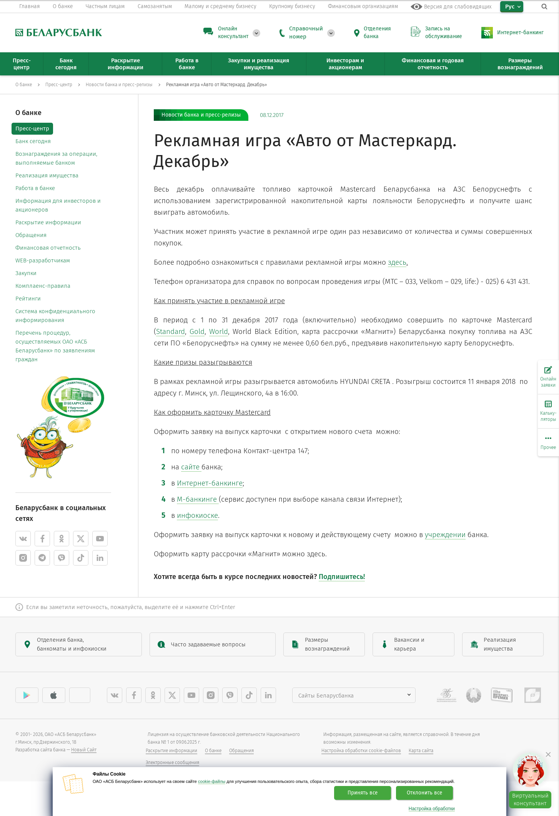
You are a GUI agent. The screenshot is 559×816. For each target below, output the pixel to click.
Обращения (31, 235)
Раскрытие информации (48, 222)
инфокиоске (197, 515)
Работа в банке (35, 188)
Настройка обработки (432, 808)
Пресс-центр (32, 128)
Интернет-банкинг (520, 32)
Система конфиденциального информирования (55, 316)
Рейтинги (28, 298)
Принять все (363, 793)
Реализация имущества (46, 175)
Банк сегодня (33, 141)
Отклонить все (424, 793)
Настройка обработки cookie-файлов (361, 750)
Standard (170, 331)
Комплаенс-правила (42, 285)
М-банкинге (198, 499)
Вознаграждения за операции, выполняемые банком (56, 158)
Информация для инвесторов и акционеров (58, 205)
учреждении (445, 534)
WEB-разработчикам (42, 260)
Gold (197, 331)
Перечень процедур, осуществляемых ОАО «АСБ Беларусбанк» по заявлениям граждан (55, 346)
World (218, 331)
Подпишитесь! (342, 576)
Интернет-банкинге (210, 483)
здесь (397, 262)
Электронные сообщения (172, 762)
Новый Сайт (83, 750)
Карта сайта (421, 750)
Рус (509, 6)
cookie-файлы (211, 781)
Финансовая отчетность (48, 247)
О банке (213, 750)
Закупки (26, 273)
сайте (191, 466)
